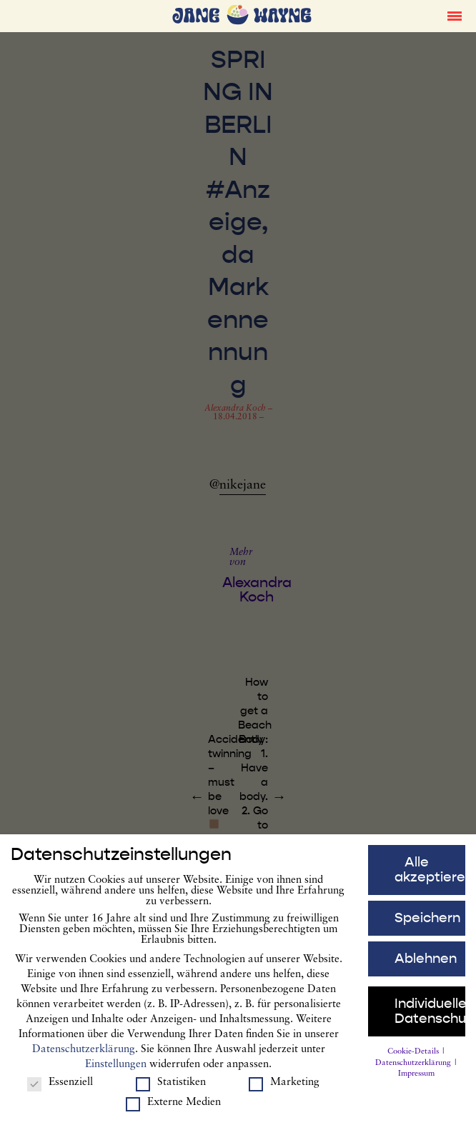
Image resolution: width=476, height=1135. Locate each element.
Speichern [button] (427, 925)
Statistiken (171, 1090)
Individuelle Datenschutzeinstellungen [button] (430, 1018)
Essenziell (60, 1090)
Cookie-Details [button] (414, 1059)
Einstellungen (116, 1071)
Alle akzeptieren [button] (430, 877)
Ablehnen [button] (426, 966)
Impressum (416, 1082)
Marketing (284, 1090)
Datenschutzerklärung (83, 1056)
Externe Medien (173, 1110)
